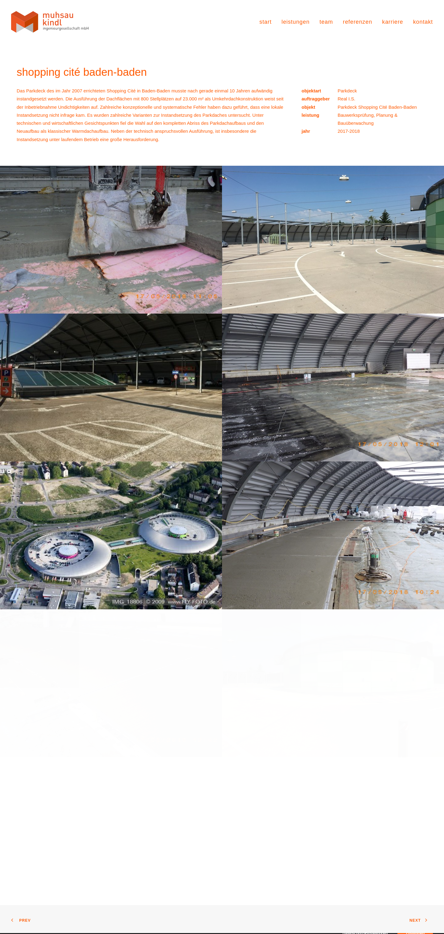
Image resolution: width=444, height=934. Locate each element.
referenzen (357, 22)
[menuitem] (267, 22)
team (326, 22)
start (265, 22)
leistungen (296, 22)
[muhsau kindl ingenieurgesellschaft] (49, 22)
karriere (392, 22)
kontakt (423, 22)
